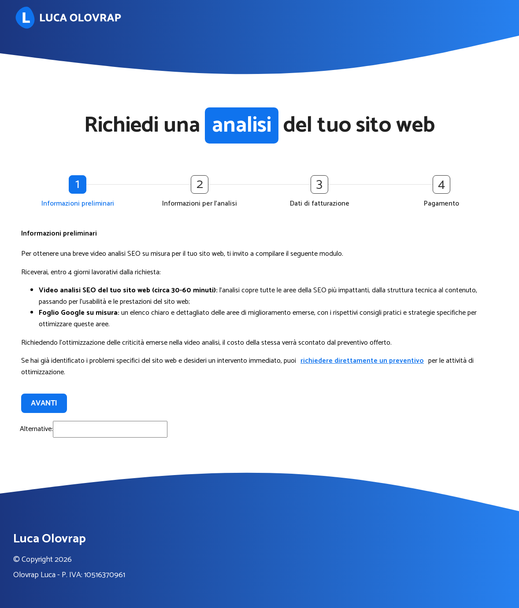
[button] (80, 192)
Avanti (44, 403)
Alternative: (36, 429)
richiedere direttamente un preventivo (362, 361)
